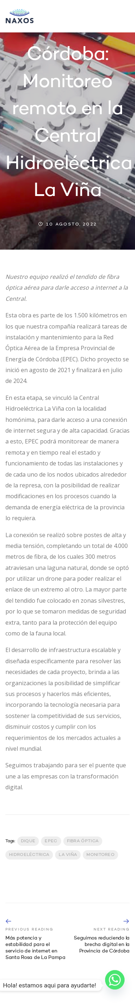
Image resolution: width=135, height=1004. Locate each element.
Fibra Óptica (83, 841)
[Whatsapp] (115, 985)
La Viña (68, 855)
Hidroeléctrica (29, 855)
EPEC (51, 841)
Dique (28, 841)
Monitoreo (100, 855)
